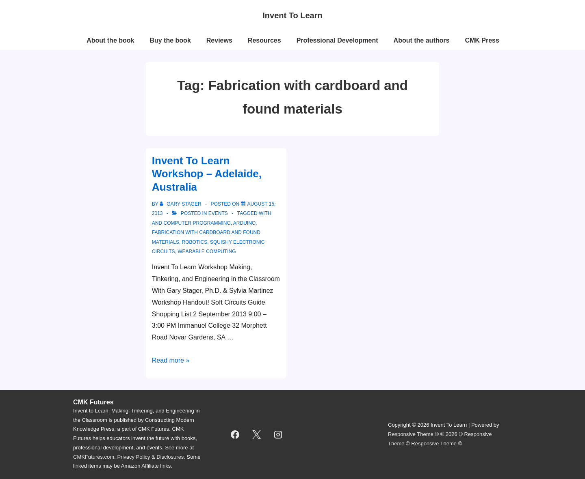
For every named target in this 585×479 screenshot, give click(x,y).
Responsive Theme (410, 434)
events (218, 213)
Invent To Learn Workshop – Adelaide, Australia (207, 174)
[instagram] (278, 434)
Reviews (219, 40)
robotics (195, 242)
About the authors (422, 40)
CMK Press (482, 40)
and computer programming (191, 223)
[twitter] (256, 434)
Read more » (171, 360)
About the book (110, 40)
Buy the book (170, 40)
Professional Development (337, 40)
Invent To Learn (292, 15)
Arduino (244, 223)
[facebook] (235, 434)
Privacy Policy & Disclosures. (151, 457)
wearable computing (207, 251)
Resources (264, 40)
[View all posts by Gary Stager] (181, 204)
